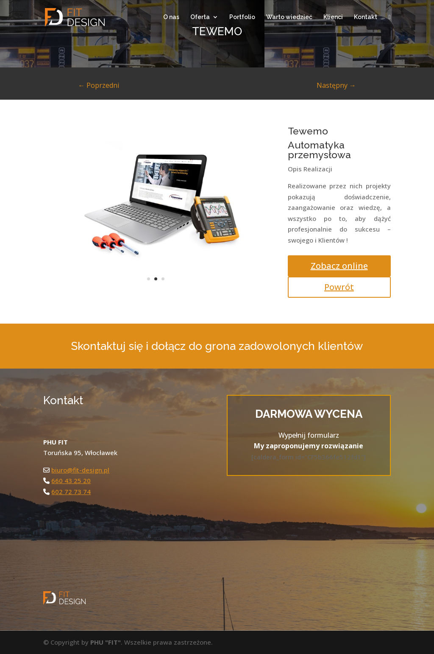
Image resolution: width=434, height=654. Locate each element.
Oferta (200, 17)
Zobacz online (339, 265)
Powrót (339, 287)
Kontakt (365, 17)
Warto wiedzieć (289, 17)
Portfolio (242, 17)
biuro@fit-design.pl (80, 470)
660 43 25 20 (71, 480)
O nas (171, 17)
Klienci (333, 17)
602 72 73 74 (71, 491)
